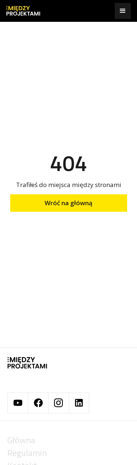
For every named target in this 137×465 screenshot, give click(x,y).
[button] (123, 11)
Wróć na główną (68, 203)
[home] (23, 11)
